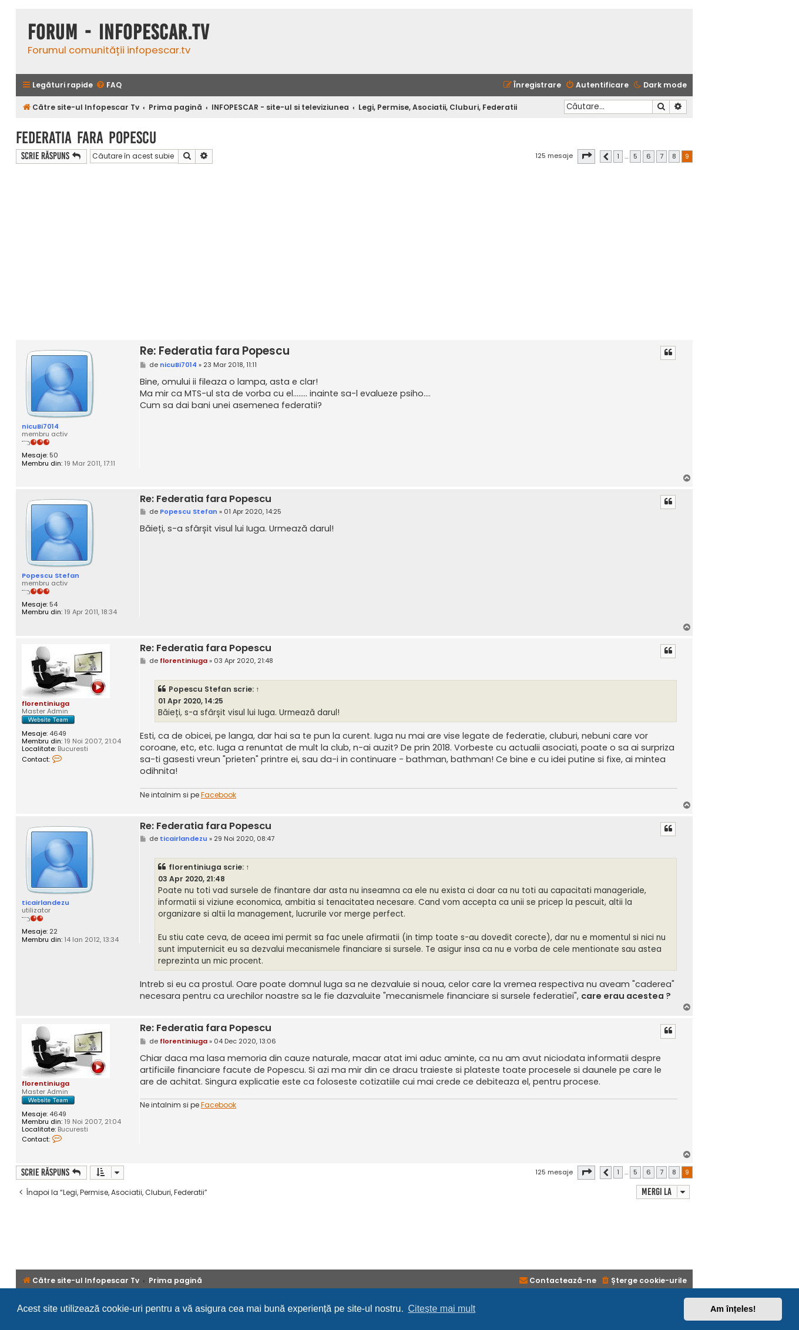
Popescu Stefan (50, 575)
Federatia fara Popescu (86, 138)
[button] (586, 156)
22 (53, 931)
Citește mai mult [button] (442, 1309)
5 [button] (635, 156)
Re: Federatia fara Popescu (215, 351)
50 (53, 455)
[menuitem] (109, 85)
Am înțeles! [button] (733, 1309)
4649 (57, 734)
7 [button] (661, 156)
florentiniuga (45, 703)
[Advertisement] (354, 252)
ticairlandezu (45, 902)
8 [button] (674, 156)
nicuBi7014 (40, 426)
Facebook (218, 795)
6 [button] (648, 156)
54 (53, 604)
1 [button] (618, 156)
